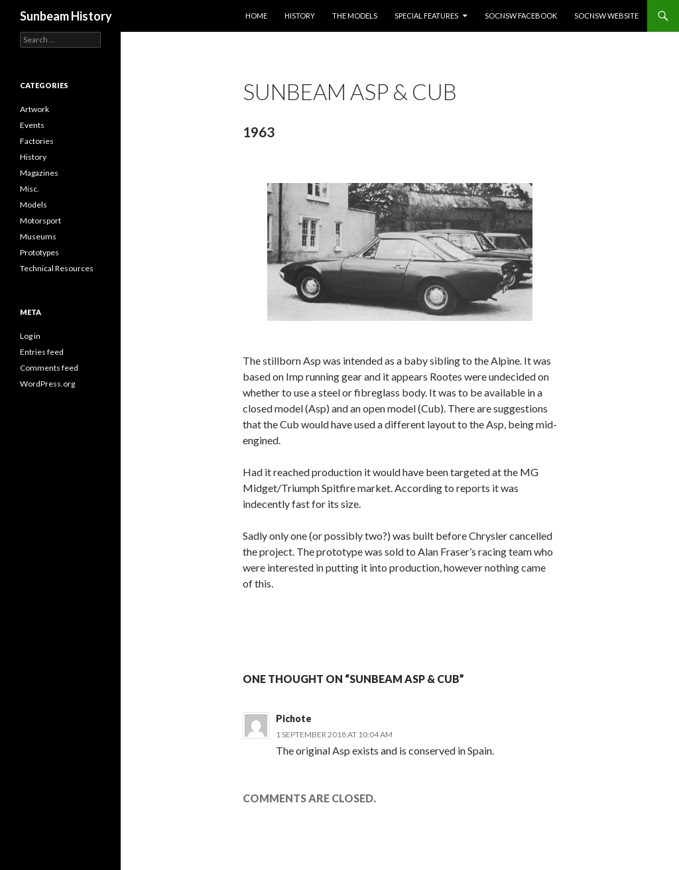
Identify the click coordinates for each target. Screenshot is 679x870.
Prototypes (39, 252)
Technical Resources (56, 268)
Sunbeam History (66, 16)
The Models (354, 15)
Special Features (426, 15)
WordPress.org (47, 384)
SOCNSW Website (606, 15)
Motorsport (40, 220)
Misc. (29, 189)
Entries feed (42, 352)
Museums (38, 236)
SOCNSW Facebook (521, 15)
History (299, 15)
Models (33, 205)
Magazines (39, 173)
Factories (37, 141)
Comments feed (49, 368)
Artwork (34, 109)
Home (256, 15)
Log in (30, 336)
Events (32, 125)
